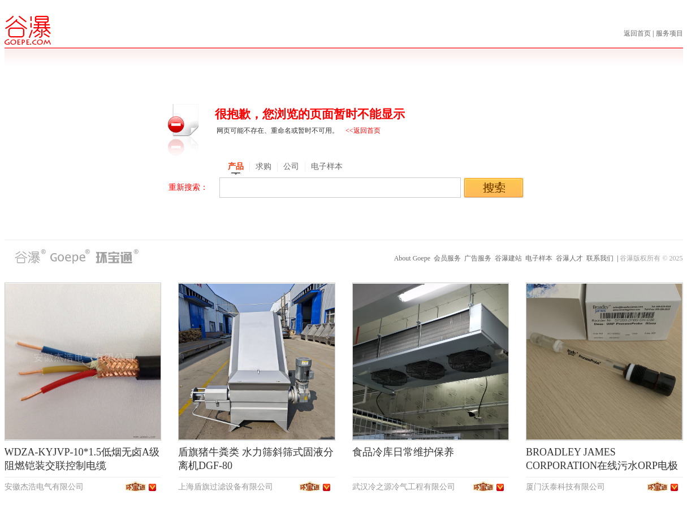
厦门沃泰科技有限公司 (565, 487)
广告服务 (477, 258)
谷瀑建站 (508, 258)
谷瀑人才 (569, 258)
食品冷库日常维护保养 (403, 452)
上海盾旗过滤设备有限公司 (225, 487)
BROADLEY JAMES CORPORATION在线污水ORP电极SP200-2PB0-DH (602, 465)
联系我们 (599, 258)
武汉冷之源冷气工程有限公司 (403, 487)
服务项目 (669, 33)
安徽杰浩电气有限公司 (44, 487)
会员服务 (447, 258)
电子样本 (538, 258)
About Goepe (412, 258)
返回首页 (638, 33)
